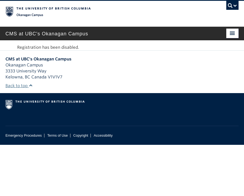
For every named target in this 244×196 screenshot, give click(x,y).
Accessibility (103, 135)
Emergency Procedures (23, 135)
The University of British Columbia (104, 11)
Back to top (19, 85)
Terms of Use (57, 135)
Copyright (80, 135)
